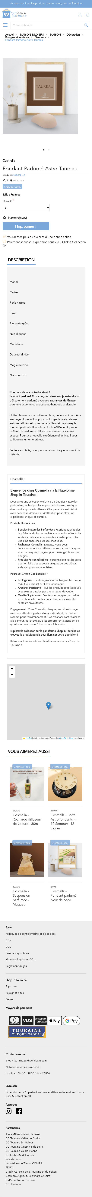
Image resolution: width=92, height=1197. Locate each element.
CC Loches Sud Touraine (20, 1155)
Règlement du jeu (16, 966)
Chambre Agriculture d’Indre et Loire (28, 1176)
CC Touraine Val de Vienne (21, 1151)
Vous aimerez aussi (29, 752)
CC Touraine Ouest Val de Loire (24, 1147)
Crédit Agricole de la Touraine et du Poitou (31, 1172)
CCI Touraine (13, 1184)
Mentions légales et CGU (20, 959)
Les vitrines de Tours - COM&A (24, 1163)
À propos (11, 986)
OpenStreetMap (66, 738)
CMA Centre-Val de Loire (21, 1180)
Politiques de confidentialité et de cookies (31, 934)
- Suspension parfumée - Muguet (21, 898)
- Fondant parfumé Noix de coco (64, 896)
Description (21, 260)
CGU (8, 946)
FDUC (9, 1167)
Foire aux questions (17, 953)
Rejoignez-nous (15, 993)
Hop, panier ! (25, 226)
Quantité (7, 201)
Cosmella (19, 175)
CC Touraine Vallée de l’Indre (23, 1138)
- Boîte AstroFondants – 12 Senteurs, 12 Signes (63, 822)
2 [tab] (48, 149)
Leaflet (27, 738)
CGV (8, 940)
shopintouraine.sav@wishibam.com (26, 1060)
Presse (9, 999)
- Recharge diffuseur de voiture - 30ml (27, 820)
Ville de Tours (13, 1159)
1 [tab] (43, 149)
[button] (48, 706)
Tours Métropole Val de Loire (23, 1134)
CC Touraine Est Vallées (19, 1142)
